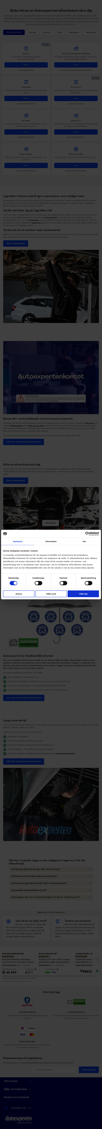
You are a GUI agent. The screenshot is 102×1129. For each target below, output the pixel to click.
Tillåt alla (83, 594)
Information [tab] (51, 541)
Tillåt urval (51, 594)
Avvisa (19, 594)
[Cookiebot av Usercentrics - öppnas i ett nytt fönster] (87, 534)
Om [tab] (84, 541)
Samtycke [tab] (17, 541)
